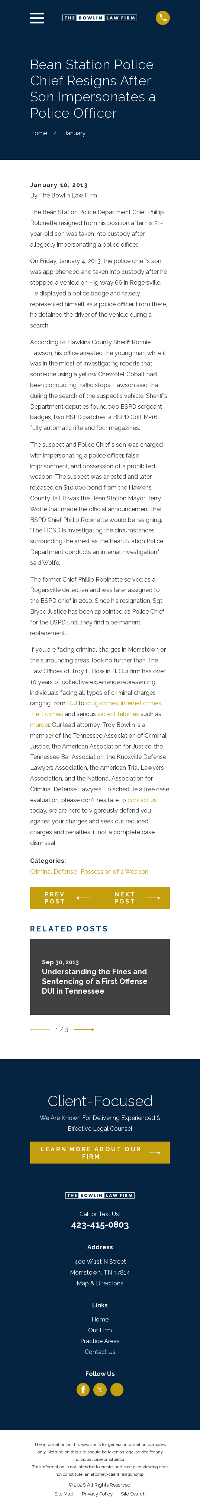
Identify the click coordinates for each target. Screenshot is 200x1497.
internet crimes (141, 703)
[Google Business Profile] (116, 1389)
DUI (72, 703)
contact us (142, 800)
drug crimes (102, 703)
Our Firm (100, 1330)
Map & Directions (100, 1283)
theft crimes (46, 714)
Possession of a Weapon (114, 871)
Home (100, 1319)
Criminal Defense (53, 871)
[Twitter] (99, 1389)
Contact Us (100, 1351)
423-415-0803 (100, 1224)
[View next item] (84, 1029)
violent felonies (118, 714)
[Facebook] (83, 1389)
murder (39, 724)
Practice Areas (100, 1341)
